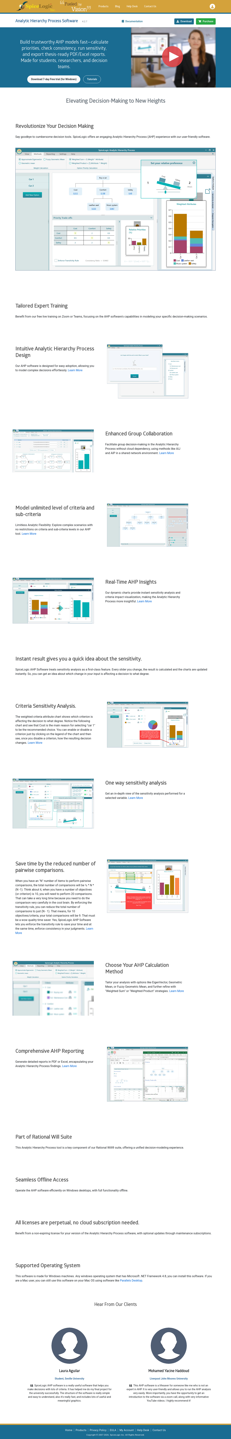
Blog (117, 6)
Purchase (205, 21)
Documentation (132, 21)
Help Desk (132, 6)
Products (103, 6)
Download (184, 21)
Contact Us (150, 6)
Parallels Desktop (131, 1280)
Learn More (75, 370)
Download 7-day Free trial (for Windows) (54, 79)
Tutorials (92, 79)
